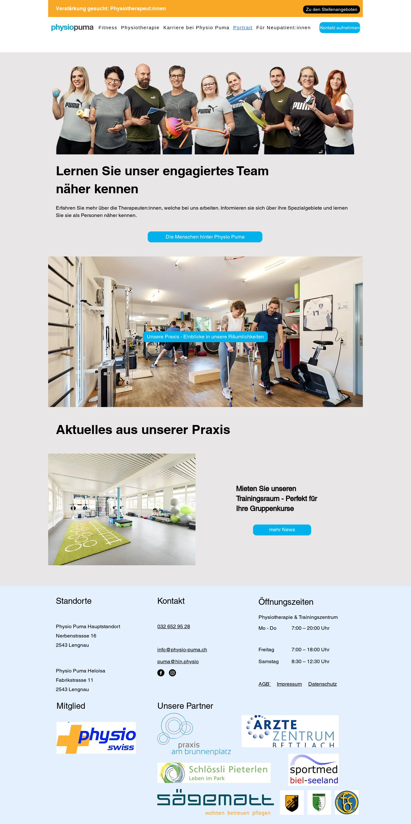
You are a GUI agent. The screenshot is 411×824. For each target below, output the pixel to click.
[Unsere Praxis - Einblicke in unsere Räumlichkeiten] (205, 336)
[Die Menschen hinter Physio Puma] (205, 236)
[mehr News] (282, 530)
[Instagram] (172, 672)
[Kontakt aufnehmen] (339, 27)
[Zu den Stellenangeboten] (331, 9)
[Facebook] (160, 672)
